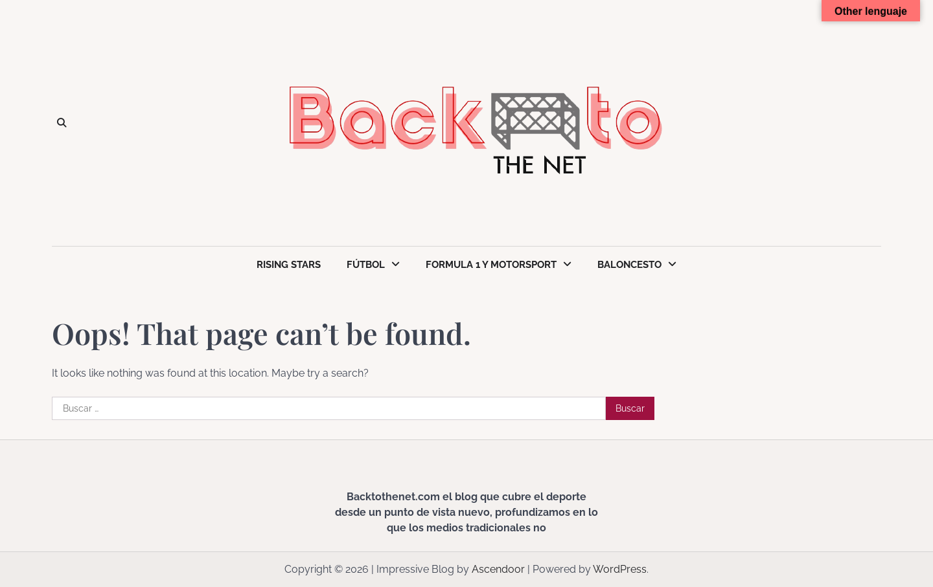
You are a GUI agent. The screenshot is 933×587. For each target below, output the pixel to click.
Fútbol (366, 265)
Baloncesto (629, 265)
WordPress (620, 569)
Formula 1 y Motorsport (491, 265)
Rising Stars (289, 265)
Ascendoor (498, 569)
